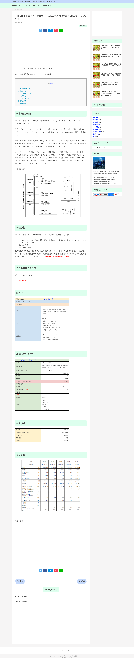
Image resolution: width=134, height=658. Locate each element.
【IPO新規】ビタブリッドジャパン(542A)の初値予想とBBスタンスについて (111, 93)
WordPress (97, 131)
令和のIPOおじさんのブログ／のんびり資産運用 (31, 6)
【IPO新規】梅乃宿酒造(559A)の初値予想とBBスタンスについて (111, 65)
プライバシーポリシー (38, 1)
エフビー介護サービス (48, 299)
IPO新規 (82, 25)
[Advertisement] (51, 47)
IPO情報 (96, 127)
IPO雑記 (96, 120)
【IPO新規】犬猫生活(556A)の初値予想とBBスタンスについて (111, 47)
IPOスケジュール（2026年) (21, 1)
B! (50, 30)
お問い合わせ (51, 1)
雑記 (94, 136)
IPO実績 (96, 122)
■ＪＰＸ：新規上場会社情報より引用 (26, 360)
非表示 (52, 83)
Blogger (96, 117)
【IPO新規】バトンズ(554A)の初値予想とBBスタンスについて (111, 56)
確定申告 (96, 134)
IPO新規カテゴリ (51, 590)
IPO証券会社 (97, 124)
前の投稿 (82, 581)
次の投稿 (20, 581)
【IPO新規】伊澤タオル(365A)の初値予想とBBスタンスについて (111, 74)
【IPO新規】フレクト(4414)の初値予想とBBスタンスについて (111, 84)
